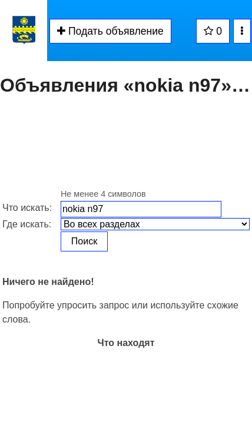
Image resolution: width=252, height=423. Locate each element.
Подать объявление (110, 31)
